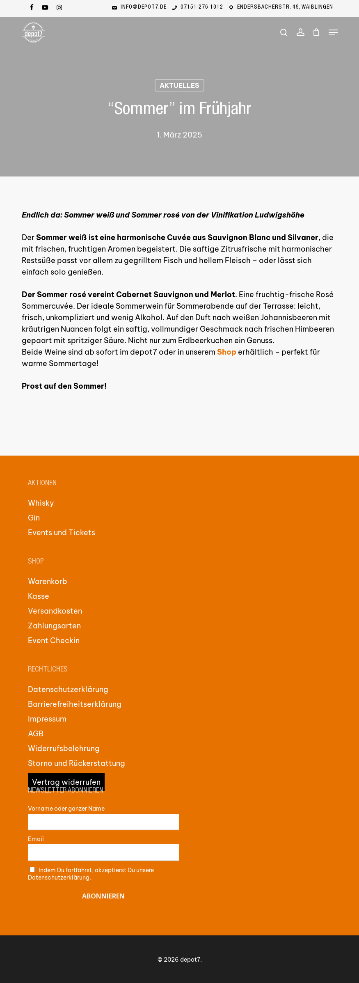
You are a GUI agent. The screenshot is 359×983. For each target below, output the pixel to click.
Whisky (41, 503)
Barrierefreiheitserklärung (74, 704)
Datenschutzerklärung (68, 689)
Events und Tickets (61, 532)
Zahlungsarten (54, 625)
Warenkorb (47, 581)
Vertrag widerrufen (66, 782)
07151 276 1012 (197, 7)
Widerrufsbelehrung (64, 748)
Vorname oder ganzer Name (66, 808)
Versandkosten (55, 611)
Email (36, 839)
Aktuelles (179, 85)
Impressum (47, 719)
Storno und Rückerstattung (76, 763)
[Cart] (317, 32)
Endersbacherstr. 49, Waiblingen (280, 7)
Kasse (38, 596)
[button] (333, 32)
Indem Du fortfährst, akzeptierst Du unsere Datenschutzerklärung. (91, 873)
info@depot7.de (139, 7)
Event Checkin (54, 640)
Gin (34, 517)
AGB (35, 733)
